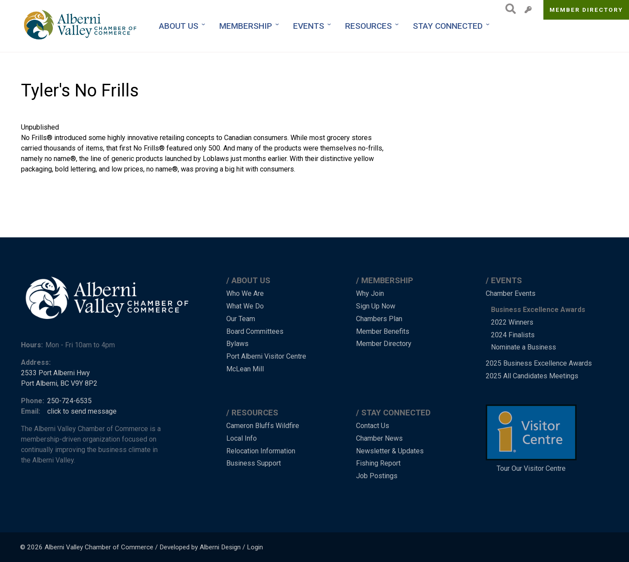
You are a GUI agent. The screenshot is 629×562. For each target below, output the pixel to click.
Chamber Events (511, 293)
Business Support (253, 463)
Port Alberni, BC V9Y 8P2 (59, 383)
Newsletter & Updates (390, 451)
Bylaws (237, 343)
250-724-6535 (69, 401)
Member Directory (586, 9)
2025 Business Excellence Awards (539, 363)
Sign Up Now (375, 306)
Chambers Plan (379, 319)
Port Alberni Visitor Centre (266, 356)
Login (255, 547)
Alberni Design (220, 547)
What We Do (245, 306)
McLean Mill (245, 369)
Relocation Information (260, 451)
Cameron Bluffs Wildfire (262, 426)
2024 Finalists (513, 335)
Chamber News (379, 438)
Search (508, 8)
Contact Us (372, 426)
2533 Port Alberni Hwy (55, 373)
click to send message (82, 411)
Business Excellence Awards (538, 309)
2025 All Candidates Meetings (532, 376)
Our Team (240, 319)
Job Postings (376, 476)
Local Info (241, 438)
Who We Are (245, 293)
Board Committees (254, 331)
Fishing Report (378, 463)
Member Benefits (382, 331)
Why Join (370, 293)
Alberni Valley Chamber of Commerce (99, 547)
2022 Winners (512, 322)
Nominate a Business (523, 347)
